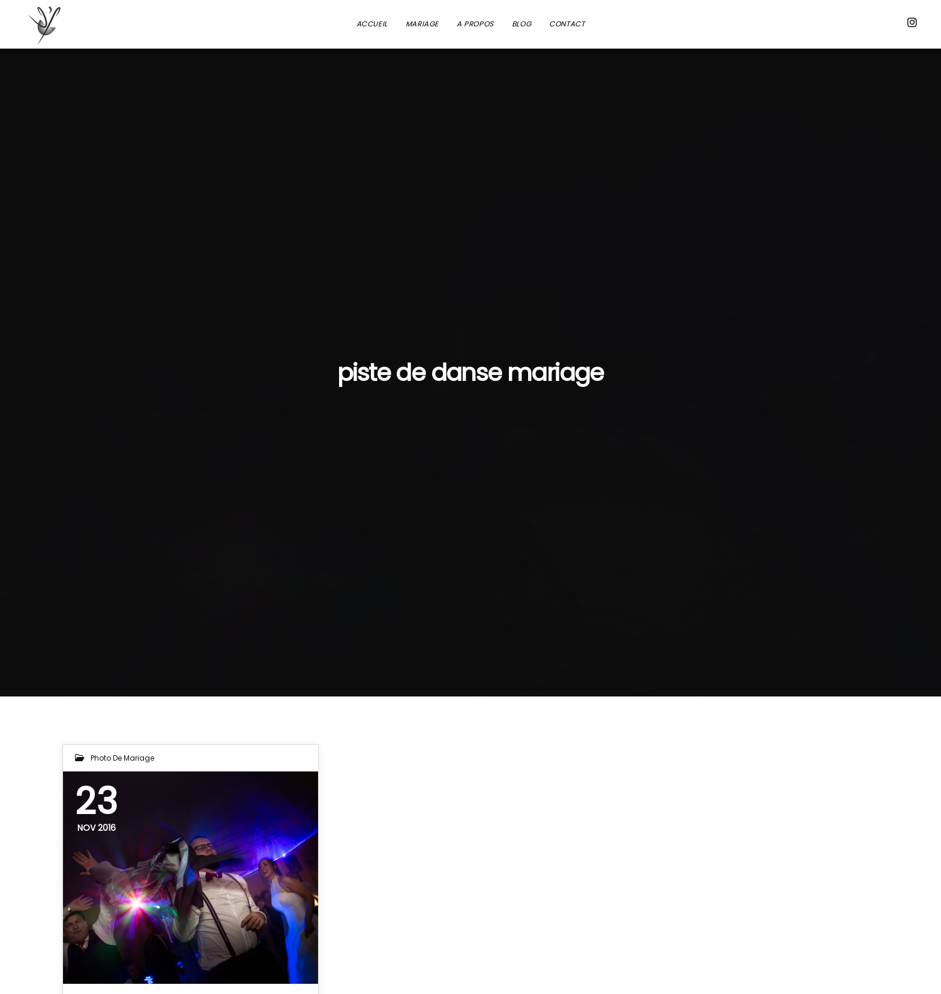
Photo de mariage (122, 758)
